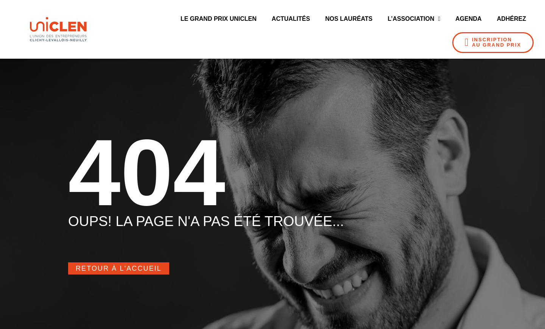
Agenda (468, 19)
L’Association (414, 19)
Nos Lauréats (348, 19)
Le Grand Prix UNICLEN (219, 19)
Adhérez (511, 19)
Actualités (291, 19)
